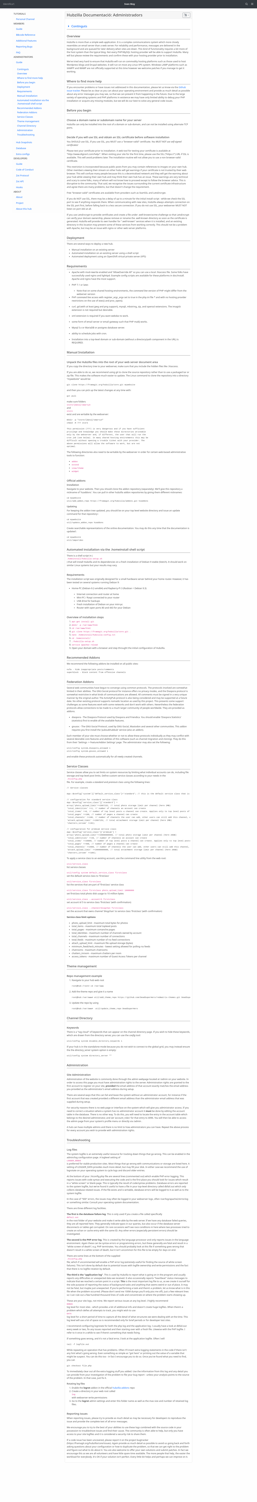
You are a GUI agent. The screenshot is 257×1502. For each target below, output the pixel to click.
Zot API (20, 181)
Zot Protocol (22, 175)
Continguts (23, 69)
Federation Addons (27, 112)
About (19, 197)
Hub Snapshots (24, 142)
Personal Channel (25, 19)
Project (19, 203)
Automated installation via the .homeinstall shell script (33, 102)
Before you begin (26, 82)
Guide (19, 28)
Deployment (23, 86)
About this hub (24, 208)
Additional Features (26, 40)
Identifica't (8, 4)
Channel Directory (26, 125)
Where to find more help (30, 78)
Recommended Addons (29, 108)
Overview (22, 73)
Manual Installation (27, 95)
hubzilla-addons (120, 1387)
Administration (25, 130)
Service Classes (25, 116)
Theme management (28, 121)
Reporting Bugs (24, 46)
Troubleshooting (25, 134)
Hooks (19, 187)
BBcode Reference (25, 34)
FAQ (18, 52)
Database (21, 148)
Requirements (24, 91)
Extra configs (23, 154)
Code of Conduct (25, 169)
